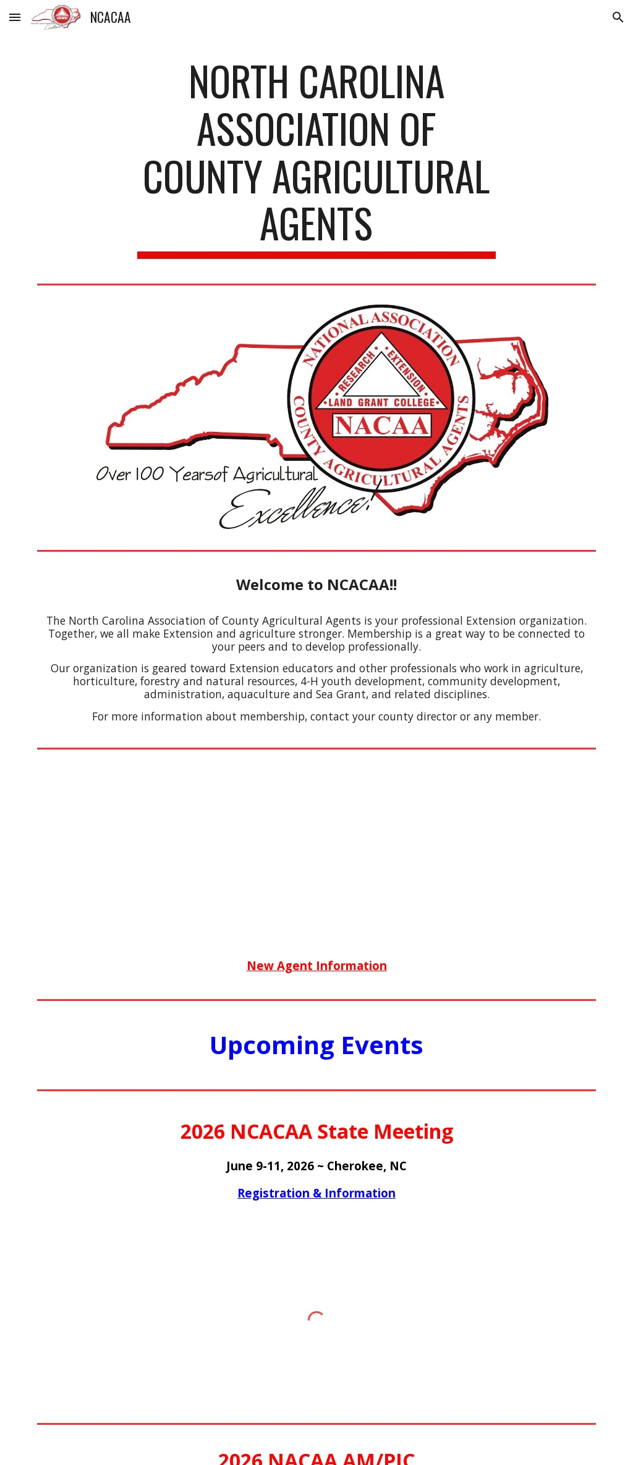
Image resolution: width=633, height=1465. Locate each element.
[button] (15, 17)
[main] (316, 158)
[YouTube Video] (317, 845)
